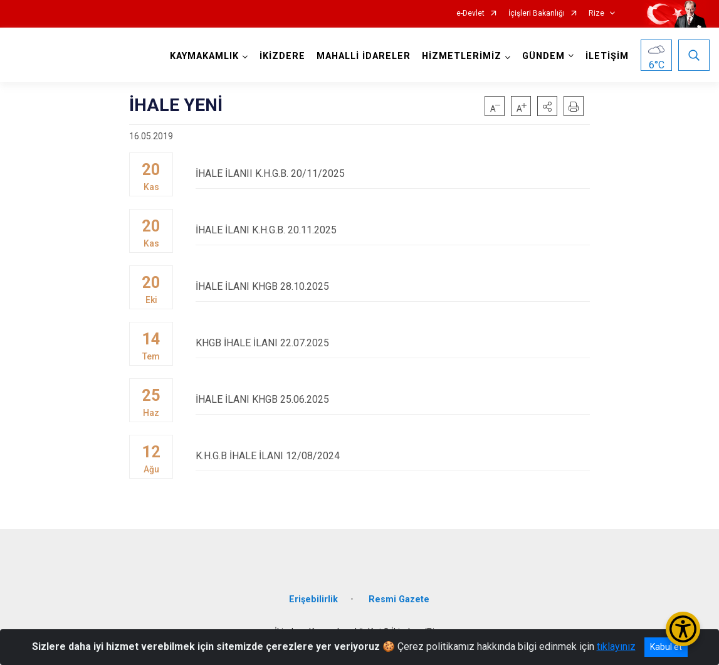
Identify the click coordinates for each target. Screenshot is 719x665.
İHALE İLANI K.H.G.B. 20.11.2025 (393, 230)
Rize (596, 13)
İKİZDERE (282, 56)
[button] (547, 106)
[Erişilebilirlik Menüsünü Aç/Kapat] (683, 629)
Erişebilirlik (313, 599)
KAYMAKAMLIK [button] (204, 56)
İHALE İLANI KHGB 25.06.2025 (393, 399)
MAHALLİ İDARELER (364, 56)
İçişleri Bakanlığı (536, 13)
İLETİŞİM (607, 56)
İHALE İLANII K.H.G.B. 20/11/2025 (393, 173)
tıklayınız (616, 646)
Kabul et (666, 647)
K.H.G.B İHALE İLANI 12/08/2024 (393, 456)
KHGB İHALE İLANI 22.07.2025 (393, 343)
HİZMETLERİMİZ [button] (461, 56)
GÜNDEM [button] (543, 56)
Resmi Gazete (399, 599)
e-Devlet (470, 13)
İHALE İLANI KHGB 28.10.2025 (393, 286)
